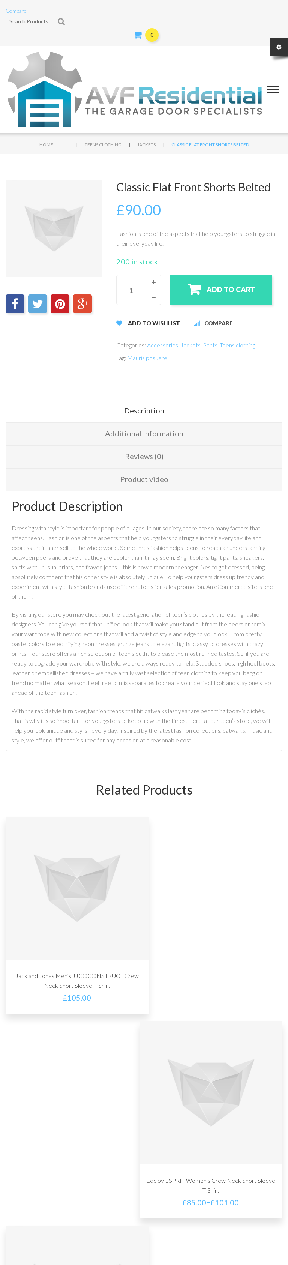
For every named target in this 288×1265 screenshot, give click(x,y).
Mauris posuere (147, 357)
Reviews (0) (144, 456)
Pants (210, 345)
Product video (144, 479)
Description (144, 410)
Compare (16, 11)
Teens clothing (103, 144)
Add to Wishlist (154, 323)
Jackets (146, 144)
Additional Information (144, 433)
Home (46, 144)
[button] (153, 282)
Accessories (162, 345)
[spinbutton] (138, 290)
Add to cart (232, 289)
